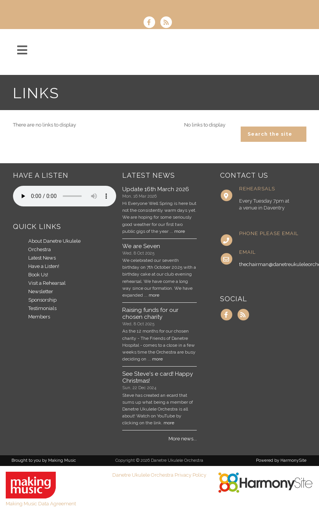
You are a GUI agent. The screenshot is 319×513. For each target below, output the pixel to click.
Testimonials (42, 308)
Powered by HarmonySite (281, 460)
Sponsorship (42, 300)
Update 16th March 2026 (155, 189)
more (179, 231)
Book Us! (38, 275)
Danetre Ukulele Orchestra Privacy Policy (159, 475)
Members (39, 317)
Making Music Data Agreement (41, 504)
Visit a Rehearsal (47, 283)
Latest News (42, 258)
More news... (182, 439)
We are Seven (141, 246)
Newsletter (40, 291)
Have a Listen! (43, 266)
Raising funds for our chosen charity (150, 313)
